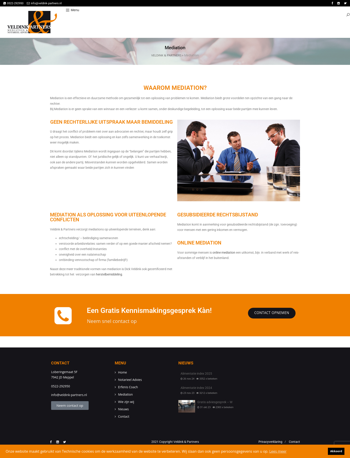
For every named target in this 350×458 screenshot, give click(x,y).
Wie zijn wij (126, 402)
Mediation (125, 394)
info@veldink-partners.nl (44, 3)
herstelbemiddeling (109, 275)
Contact (123, 417)
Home (122, 372)
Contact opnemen (271, 313)
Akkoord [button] (336, 451)
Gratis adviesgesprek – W (214, 402)
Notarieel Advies (130, 380)
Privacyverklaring (270, 442)
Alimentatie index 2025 (196, 374)
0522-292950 (13, 3)
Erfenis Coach (128, 387)
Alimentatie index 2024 (196, 388)
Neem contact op (69, 405)
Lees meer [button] (277, 451)
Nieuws (123, 409)
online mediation (224, 253)
